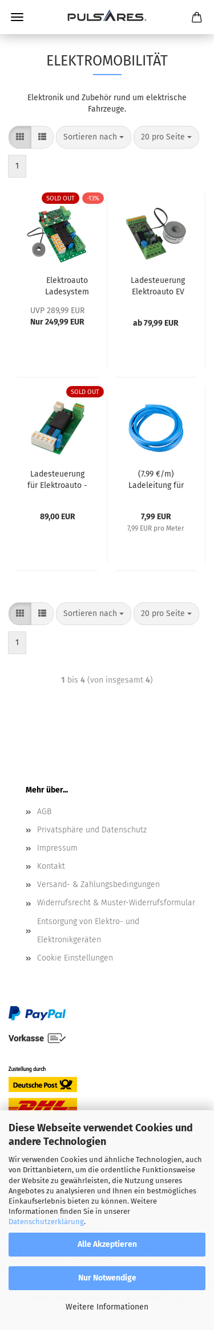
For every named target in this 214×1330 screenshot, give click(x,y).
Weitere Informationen (107, 1307)
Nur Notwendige (107, 1278)
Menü (17, 17)
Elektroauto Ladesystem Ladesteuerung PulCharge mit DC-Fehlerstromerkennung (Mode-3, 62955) (67, 287)
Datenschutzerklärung (46, 1221)
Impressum (57, 848)
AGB (44, 811)
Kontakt (51, 866)
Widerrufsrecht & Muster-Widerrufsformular (116, 903)
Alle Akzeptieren (107, 1244)
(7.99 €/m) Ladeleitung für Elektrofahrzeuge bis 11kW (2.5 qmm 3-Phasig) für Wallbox (156, 480)
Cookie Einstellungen (75, 958)
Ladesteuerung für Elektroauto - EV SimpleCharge (57, 480)
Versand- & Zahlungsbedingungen (98, 884)
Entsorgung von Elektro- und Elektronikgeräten (88, 931)
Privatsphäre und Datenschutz (92, 830)
